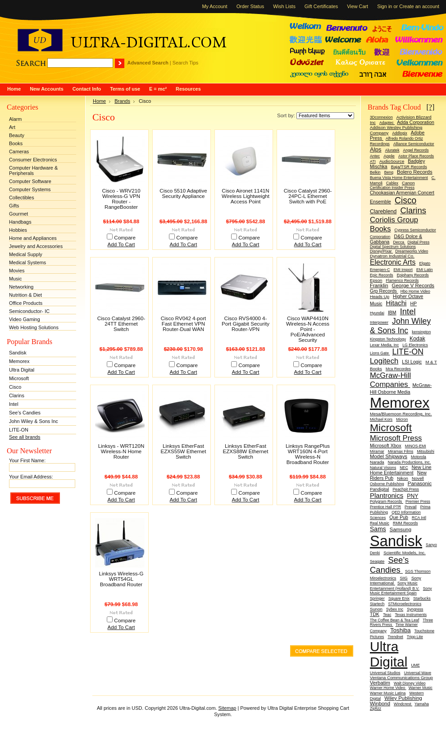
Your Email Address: (31, 476)
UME (415, 665)
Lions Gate (380, 353)
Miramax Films (400, 451)
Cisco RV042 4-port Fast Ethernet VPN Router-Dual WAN (183, 324)
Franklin (379, 285)
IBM (392, 312)
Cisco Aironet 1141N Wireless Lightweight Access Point (245, 196)
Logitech (384, 361)
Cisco (15, 387)
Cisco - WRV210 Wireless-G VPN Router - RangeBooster (121, 199)
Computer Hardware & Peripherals (33, 170)
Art (12, 127)
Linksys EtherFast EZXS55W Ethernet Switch (183, 451)
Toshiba (400, 630)
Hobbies (18, 230)
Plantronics (386, 495)
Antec (375, 156)
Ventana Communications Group (401, 677)
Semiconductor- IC (29, 311)
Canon (408, 182)
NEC (404, 467)
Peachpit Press (406, 489)
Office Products (25, 303)
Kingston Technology (388, 339)
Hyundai (377, 313)
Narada (377, 462)
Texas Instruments (411, 614)
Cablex (392, 183)
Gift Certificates (321, 6)
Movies (16, 270)
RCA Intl (419, 517)
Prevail (411, 507)
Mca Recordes (398, 369)
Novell (418, 478)
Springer (377, 598)
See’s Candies (25, 412)
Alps (376, 149)
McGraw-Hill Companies (390, 380)
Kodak (417, 339)
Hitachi (396, 303)
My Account (214, 6)
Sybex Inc (394, 609)
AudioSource (391, 161)
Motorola (418, 457)
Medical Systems (27, 262)
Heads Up (379, 296)
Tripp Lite (415, 636)
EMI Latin (424, 269)
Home (99, 101)
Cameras (19, 151)
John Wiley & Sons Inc (33, 421)
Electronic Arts (392, 262)
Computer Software (30, 181)
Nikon (402, 478)
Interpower (379, 322)
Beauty (16, 135)
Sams (378, 529)
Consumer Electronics (33, 159)
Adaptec (387, 122)
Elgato (425, 263)
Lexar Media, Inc (384, 345)
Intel (13, 404)
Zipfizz (375, 708)
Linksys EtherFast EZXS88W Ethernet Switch (246, 451)
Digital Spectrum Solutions (393, 246)
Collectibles (21, 197)
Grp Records (384, 291)
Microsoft (19, 378)
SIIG (403, 578)
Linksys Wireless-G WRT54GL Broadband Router (121, 579)
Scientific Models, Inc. (404, 552)
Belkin (375, 172)
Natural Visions (383, 467)
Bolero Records (414, 172)
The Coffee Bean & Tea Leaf (394, 620)
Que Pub (398, 517)
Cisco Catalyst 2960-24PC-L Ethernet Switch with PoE (308, 196)
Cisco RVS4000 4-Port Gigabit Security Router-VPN (245, 324)
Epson (376, 280)
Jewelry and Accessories (36, 246)
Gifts (14, 205)
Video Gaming (24, 319)
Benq (388, 172)
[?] (430, 107)
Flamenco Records (402, 280)
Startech (377, 604)
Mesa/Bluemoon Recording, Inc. (401, 413)
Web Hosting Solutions (34, 327)
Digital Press (418, 242)
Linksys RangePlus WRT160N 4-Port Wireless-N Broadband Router (308, 454)
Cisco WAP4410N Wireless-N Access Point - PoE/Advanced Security (307, 329)
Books (16, 143)
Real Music (379, 523)
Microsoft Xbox (385, 445)
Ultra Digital (21, 369)
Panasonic (420, 483)
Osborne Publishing (387, 484)
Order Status (250, 6)
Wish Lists (284, 6)
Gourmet (18, 213)
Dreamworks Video (411, 251)
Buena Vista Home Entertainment (399, 177)
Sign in (384, 6)
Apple (389, 155)
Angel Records (416, 150)
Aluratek (392, 150)
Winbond (380, 703)
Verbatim (380, 682)
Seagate (377, 561)
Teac (387, 614)
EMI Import (402, 269)
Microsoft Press (396, 438)
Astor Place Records (416, 156)
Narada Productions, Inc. (409, 462)
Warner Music (420, 687)
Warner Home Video (388, 687)
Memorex (19, 361)
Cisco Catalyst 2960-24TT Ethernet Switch (121, 324)
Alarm (15, 119)
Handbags (20, 222)
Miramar (377, 451)
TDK (374, 614)
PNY (412, 496)
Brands (122, 101)
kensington (421, 332)
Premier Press (417, 501)
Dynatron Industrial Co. (392, 255)
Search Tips (185, 62)
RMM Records (405, 523)
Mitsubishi (425, 451)
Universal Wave (418, 673)
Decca (399, 242)
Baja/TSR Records (409, 166)
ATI (373, 161)
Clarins (16, 395)
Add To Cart (121, 244)
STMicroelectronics (404, 604)
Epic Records (381, 275)
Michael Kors (381, 419)
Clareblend (383, 211)
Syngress (415, 609)
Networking (21, 287)
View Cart (357, 6)
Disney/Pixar (381, 251)
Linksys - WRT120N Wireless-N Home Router (121, 451)
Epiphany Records (413, 275)
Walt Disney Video (410, 683)
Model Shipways (388, 456)
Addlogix (399, 133)
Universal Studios (385, 673)
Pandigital (379, 489)
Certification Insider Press (392, 187)
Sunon (376, 609)
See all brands (25, 437)
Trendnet (395, 636)
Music (15, 278)
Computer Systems (29, 189)
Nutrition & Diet (25, 295)
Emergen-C (380, 269)
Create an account (419, 6)
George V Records (413, 285)
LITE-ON (18, 429)
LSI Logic (412, 361)
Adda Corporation (415, 122)
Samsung (400, 529)
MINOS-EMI (415, 446)
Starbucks (422, 598)
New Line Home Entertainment (401, 469)
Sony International (395, 580)
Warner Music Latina (387, 693)
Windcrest (403, 704)
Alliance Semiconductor (413, 144)
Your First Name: (27, 460)
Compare (125, 237)
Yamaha (421, 704)
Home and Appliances (33, 238)
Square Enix (399, 598)
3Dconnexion (381, 117)
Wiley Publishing (403, 698)
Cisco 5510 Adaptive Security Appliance (183, 193)
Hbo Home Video (415, 291)
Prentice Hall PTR (385, 507)
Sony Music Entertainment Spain (401, 590)
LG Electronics (415, 345)
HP (413, 303)
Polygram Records (386, 501)
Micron (402, 419)
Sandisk (18, 352)
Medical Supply (25, 254)
